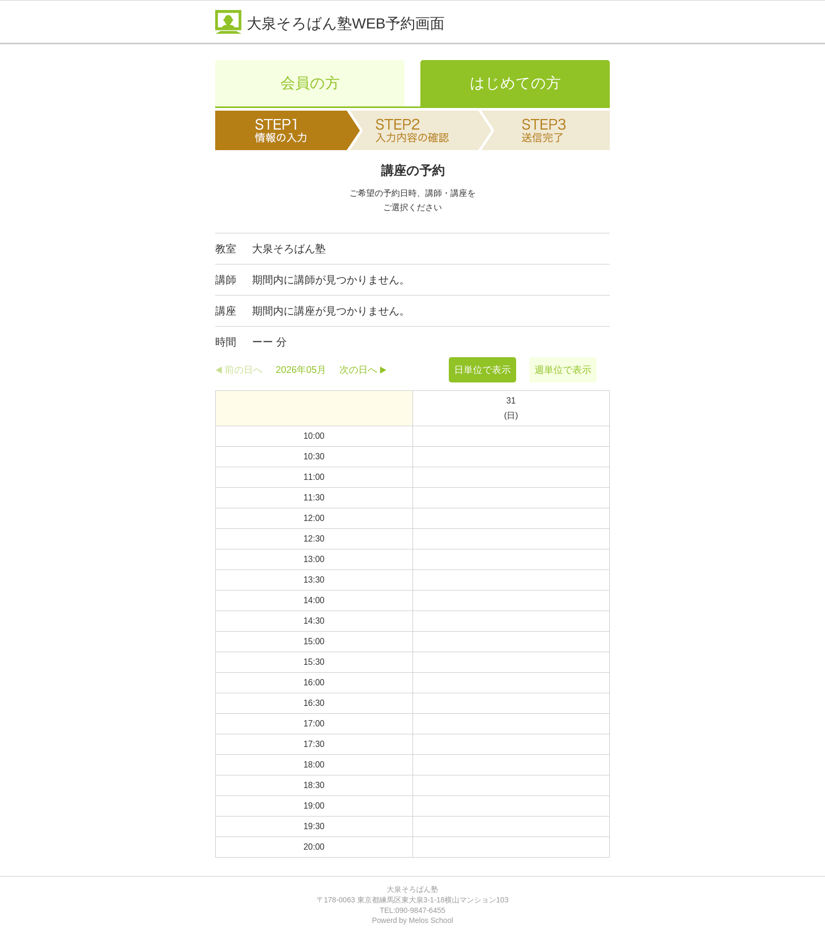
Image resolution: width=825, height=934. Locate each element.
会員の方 (310, 83)
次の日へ (358, 370)
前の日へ (244, 370)
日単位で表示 (482, 370)
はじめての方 (515, 83)
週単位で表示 (563, 370)
